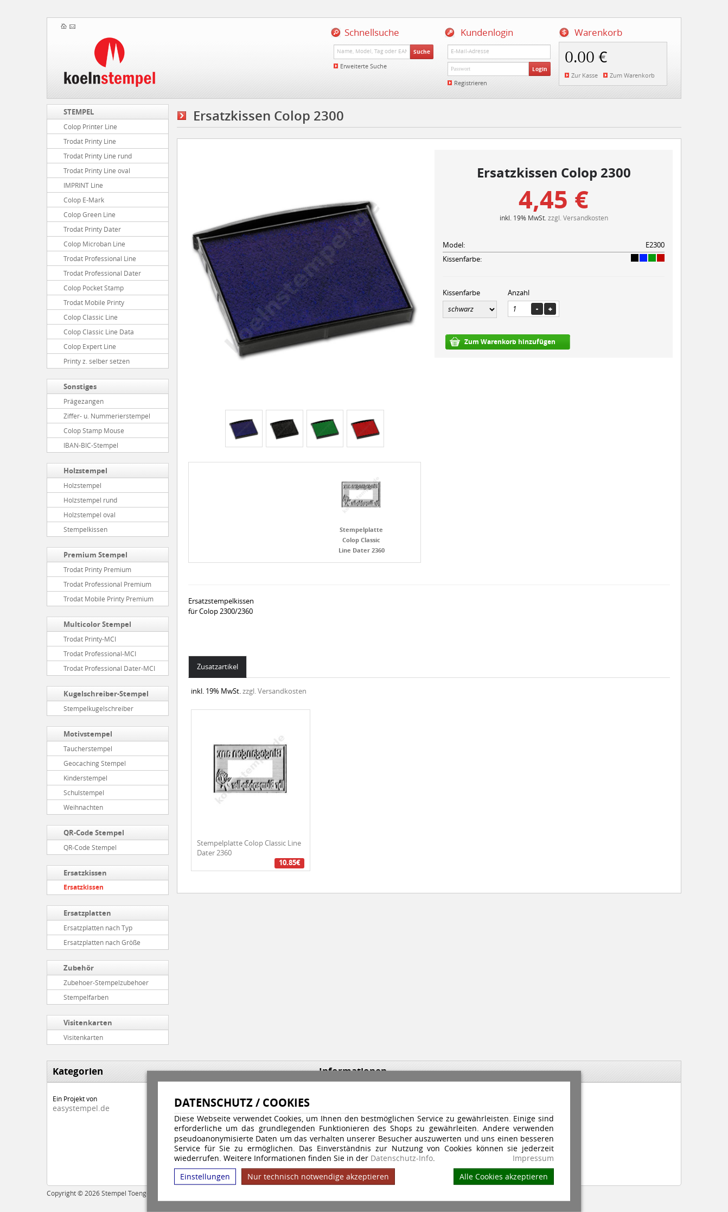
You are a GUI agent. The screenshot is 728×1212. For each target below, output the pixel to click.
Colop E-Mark (83, 199)
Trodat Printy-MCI (89, 638)
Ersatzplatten (87, 913)
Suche (421, 51)
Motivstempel (87, 734)
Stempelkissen (85, 529)
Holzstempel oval (89, 514)
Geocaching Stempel (94, 763)
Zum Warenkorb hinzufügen (509, 341)
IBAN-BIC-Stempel (90, 445)
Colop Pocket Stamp (93, 287)
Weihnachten (83, 807)
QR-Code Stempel (93, 832)
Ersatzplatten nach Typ (97, 927)
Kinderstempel (85, 777)
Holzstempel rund (90, 500)
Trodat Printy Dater (92, 229)
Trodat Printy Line (89, 141)
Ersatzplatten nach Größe (102, 942)
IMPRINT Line (83, 185)
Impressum (533, 1158)
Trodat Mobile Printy (93, 302)
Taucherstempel (87, 748)
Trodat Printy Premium (97, 569)
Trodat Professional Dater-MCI (109, 668)
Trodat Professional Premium (107, 584)
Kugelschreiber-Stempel (106, 694)
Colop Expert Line (89, 346)
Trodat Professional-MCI (99, 653)
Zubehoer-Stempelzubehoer (106, 982)
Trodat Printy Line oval (96, 170)
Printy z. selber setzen (96, 361)
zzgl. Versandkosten (578, 217)
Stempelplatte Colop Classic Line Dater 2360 (362, 539)
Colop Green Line (89, 214)
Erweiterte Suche (363, 66)
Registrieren (470, 83)
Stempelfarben (85, 997)
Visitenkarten (87, 1022)
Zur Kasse (584, 75)
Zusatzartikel (217, 666)
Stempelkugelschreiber (98, 708)
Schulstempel (83, 792)
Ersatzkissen (85, 873)
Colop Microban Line (94, 243)
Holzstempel (85, 470)
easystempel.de (81, 1108)
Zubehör (78, 968)
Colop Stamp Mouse (93, 430)
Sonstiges (80, 386)
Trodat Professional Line (99, 258)
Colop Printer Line (90, 126)
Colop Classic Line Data (98, 331)
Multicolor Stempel (97, 624)
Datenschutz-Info (402, 1158)
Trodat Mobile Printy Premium (108, 598)
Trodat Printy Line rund (97, 155)
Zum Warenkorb (632, 75)
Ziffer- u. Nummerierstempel (106, 415)
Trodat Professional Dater (102, 273)
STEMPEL (78, 112)
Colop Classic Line (90, 317)
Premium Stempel (95, 555)
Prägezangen (83, 401)
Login (539, 69)
